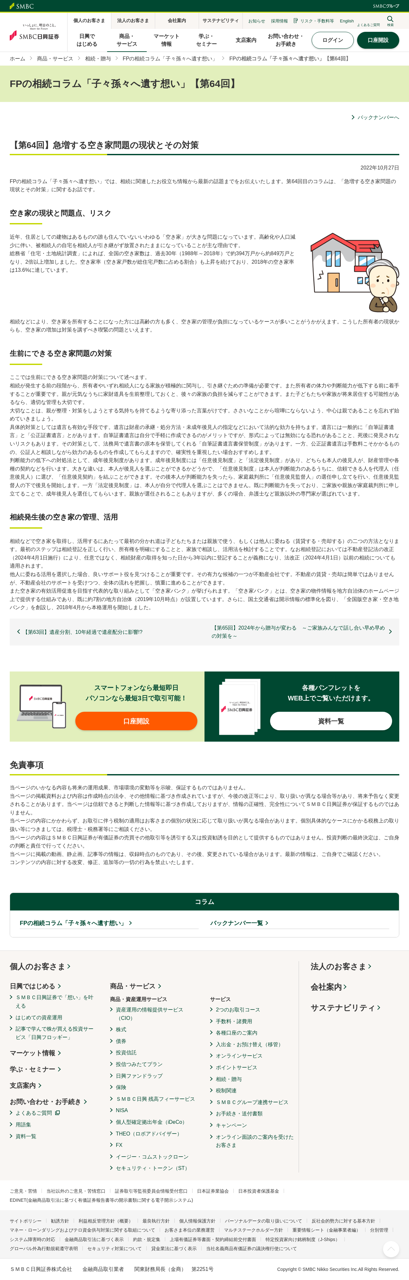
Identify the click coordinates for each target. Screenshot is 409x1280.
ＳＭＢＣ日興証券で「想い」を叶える (54, 1002)
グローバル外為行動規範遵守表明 (44, 1248)
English (347, 21)
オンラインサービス (239, 1056)
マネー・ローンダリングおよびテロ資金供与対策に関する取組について (82, 1230)
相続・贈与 (229, 1079)
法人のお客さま (338, 966)
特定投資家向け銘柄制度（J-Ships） (303, 1239)
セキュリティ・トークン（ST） (153, 1168)
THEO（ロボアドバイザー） (149, 1133)
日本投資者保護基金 (258, 1191)
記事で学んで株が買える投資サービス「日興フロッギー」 (54, 1033)
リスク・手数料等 (317, 21)
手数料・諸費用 (234, 1021)
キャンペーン (231, 1125)
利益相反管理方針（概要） (106, 1221)
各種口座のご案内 (236, 1032)
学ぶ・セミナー (32, 1069)
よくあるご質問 (34, 1113)
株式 (121, 1029)
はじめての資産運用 (39, 1017)
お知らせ (256, 21)
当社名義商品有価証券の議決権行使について (251, 1248)
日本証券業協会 (213, 1191)
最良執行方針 (156, 1221)
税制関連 (226, 1090)
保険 (121, 1087)
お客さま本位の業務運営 (190, 1230)
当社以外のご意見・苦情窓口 (75, 1191)
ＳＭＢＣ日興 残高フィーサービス (155, 1099)
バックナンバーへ (378, 117)
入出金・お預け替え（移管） (249, 1044)
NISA (122, 1110)
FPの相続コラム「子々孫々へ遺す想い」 (73, 923)
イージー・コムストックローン (152, 1157)
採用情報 (279, 21)
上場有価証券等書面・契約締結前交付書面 (213, 1239)
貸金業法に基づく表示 (174, 1248)
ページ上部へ (391, 1249)
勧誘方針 (60, 1221)
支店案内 (23, 1085)
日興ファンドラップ (139, 1076)
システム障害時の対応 (32, 1239)
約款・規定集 (146, 1239)
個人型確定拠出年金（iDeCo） (151, 1122)
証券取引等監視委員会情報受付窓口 (151, 1191)
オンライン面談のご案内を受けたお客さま (255, 1141)
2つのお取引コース (238, 1009)
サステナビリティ (343, 1007)
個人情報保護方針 (197, 1221)
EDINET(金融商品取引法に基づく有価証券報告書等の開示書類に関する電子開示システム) (101, 1200)
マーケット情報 (32, 1053)
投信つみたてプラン (139, 1064)
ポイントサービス (236, 1067)
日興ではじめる (32, 986)
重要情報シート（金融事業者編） (326, 1230)
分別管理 (379, 1230)
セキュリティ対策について (114, 1248)
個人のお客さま (38, 966)
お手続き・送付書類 (239, 1113)
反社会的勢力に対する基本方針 (343, 1221)
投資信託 (126, 1052)
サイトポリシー (26, 1221)
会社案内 (326, 987)
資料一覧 (26, 1136)
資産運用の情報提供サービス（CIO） (149, 1014)
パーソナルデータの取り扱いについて (263, 1221)
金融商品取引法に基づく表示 (94, 1239)
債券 (121, 1041)
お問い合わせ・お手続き (45, 1101)
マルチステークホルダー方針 (253, 1230)
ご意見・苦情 (23, 1191)
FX (119, 1145)
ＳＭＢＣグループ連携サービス (252, 1102)
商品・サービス (132, 986)
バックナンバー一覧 (236, 923)
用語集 (23, 1124)
